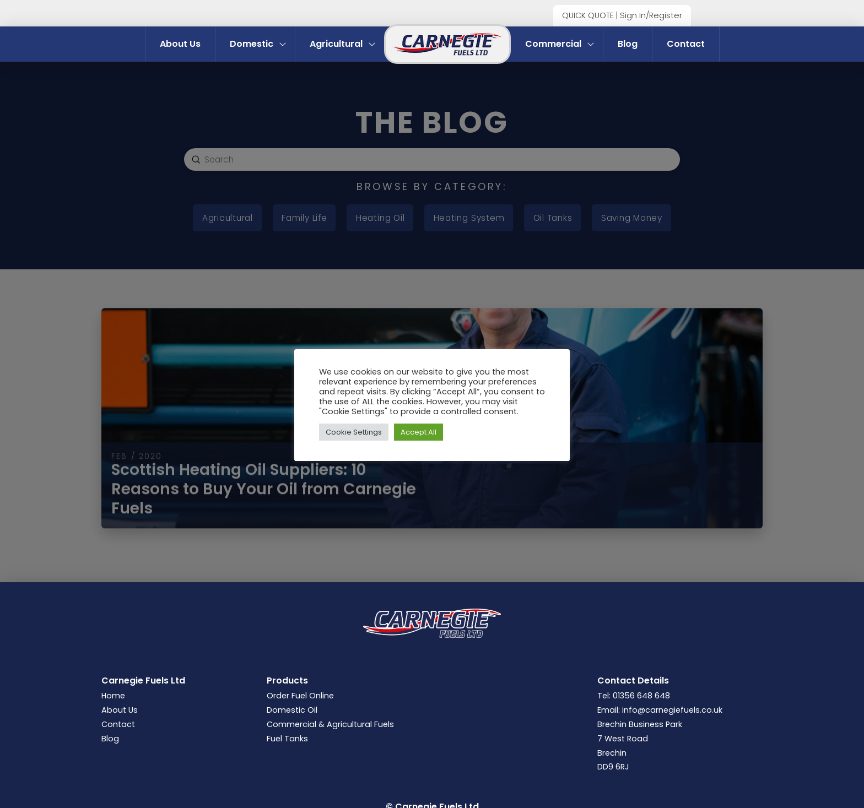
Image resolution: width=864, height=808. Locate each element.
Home (113, 695)
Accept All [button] (418, 432)
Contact (118, 724)
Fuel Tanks (287, 738)
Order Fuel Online (300, 695)
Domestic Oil (292, 709)
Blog (110, 738)
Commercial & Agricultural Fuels (330, 724)
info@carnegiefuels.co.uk (672, 709)
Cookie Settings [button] (354, 432)
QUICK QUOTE (588, 15)
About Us (119, 709)
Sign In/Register (651, 15)
